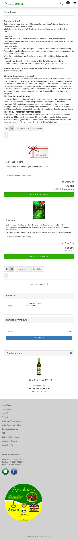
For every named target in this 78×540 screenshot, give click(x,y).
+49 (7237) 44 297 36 (16, 459)
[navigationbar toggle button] (74, 3)
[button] (6, 128)
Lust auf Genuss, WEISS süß (39, 380)
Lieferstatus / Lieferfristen (12, 425)
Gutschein (10, 220)
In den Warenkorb (39, 195)
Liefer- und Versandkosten (12, 421)
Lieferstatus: (10, 175)
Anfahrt (5, 417)
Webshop (30, 536)
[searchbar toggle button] (61, 3)
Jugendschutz (7, 445)
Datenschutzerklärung (10, 437)
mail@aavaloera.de (14, 464)
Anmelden (39, 338)
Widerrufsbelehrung (9, 441)
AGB (3, 433)
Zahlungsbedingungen (10, 429)
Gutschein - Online (14, 162)
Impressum (6, 409)
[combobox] (23, 128)
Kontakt (5, 413)
